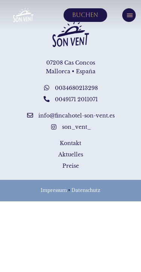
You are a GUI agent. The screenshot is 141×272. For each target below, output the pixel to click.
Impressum (54, 190)
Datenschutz (85, 190)
